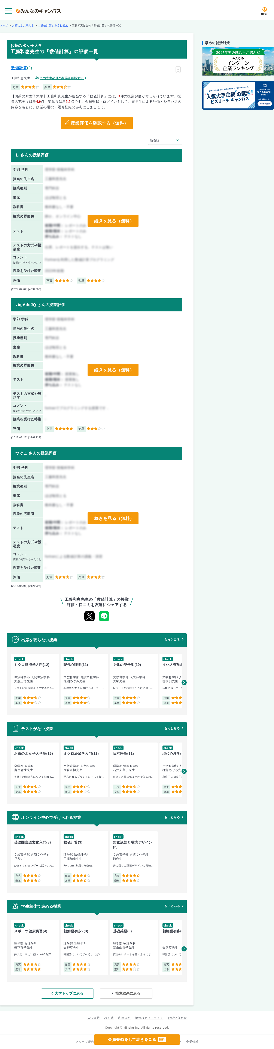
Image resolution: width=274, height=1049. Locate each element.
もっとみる (172, 639)
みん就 (109, 1018)
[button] (184, 682)
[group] (35, 681)
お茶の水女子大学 (23, 25)
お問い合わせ (177, 1018)
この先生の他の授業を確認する (62, 78)
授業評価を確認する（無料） (99, 123)
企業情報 (192, 1041)
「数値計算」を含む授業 (53, 25)
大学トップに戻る (69, 993)
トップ (4, 25)
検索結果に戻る (127, 993)
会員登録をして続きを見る (137, 1039)
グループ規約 (84, 1041)
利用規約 (124, 1018)
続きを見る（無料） (114, 221)
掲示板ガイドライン (149, 1018)
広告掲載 (93, 1018)
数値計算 (19, 68)
